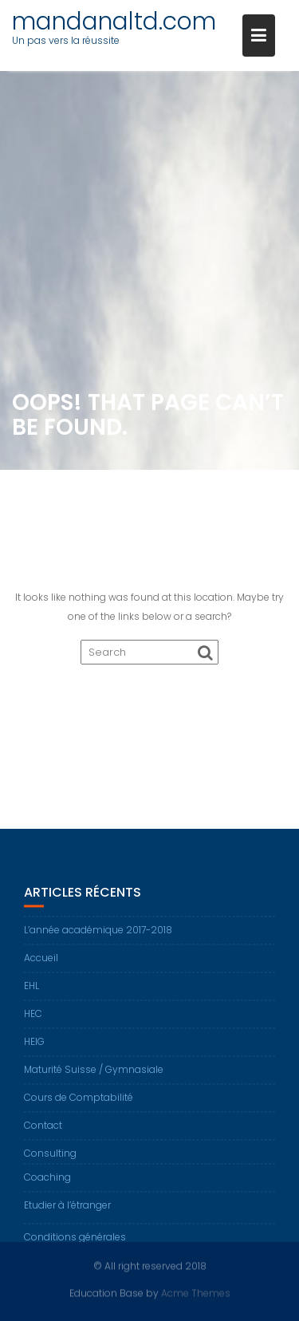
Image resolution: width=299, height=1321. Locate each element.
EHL (31, 989)
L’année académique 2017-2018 (98, 933)
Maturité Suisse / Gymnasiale (93, 1073)
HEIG (34, 1045)
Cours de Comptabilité (78, 1101)
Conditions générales (75, 1241)
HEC (33, 1017)
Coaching (47, 1181)
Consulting (50, 1157)
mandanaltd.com (114, 21)
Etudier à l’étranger (67, 1209)
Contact (43, 1129)
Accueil (41, 961)
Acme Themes (195, 1292)
